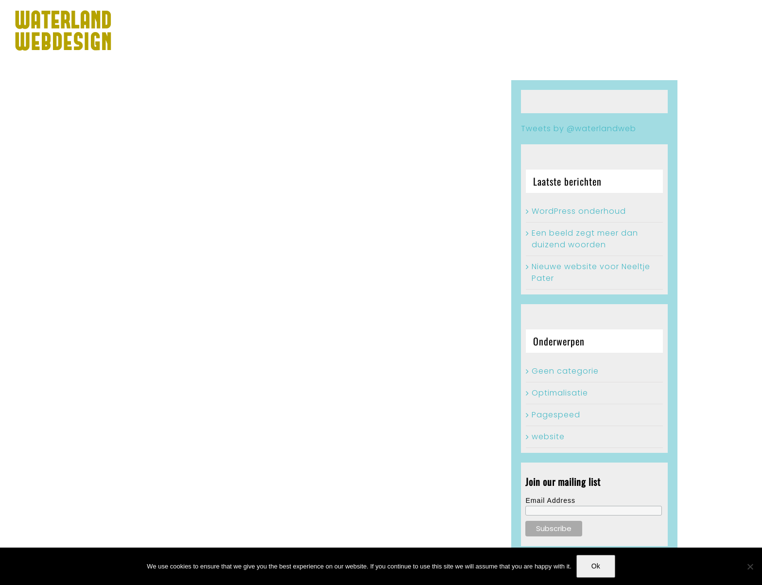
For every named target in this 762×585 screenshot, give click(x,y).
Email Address (550, 500)
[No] (750, 566)
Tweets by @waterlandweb (578, 128)
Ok (595, 566)
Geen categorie (565, 371)
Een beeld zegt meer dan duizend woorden (585, 238)
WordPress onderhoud (579, 211)
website (548, 436)
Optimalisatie (560, 392)
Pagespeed (556, 414)
